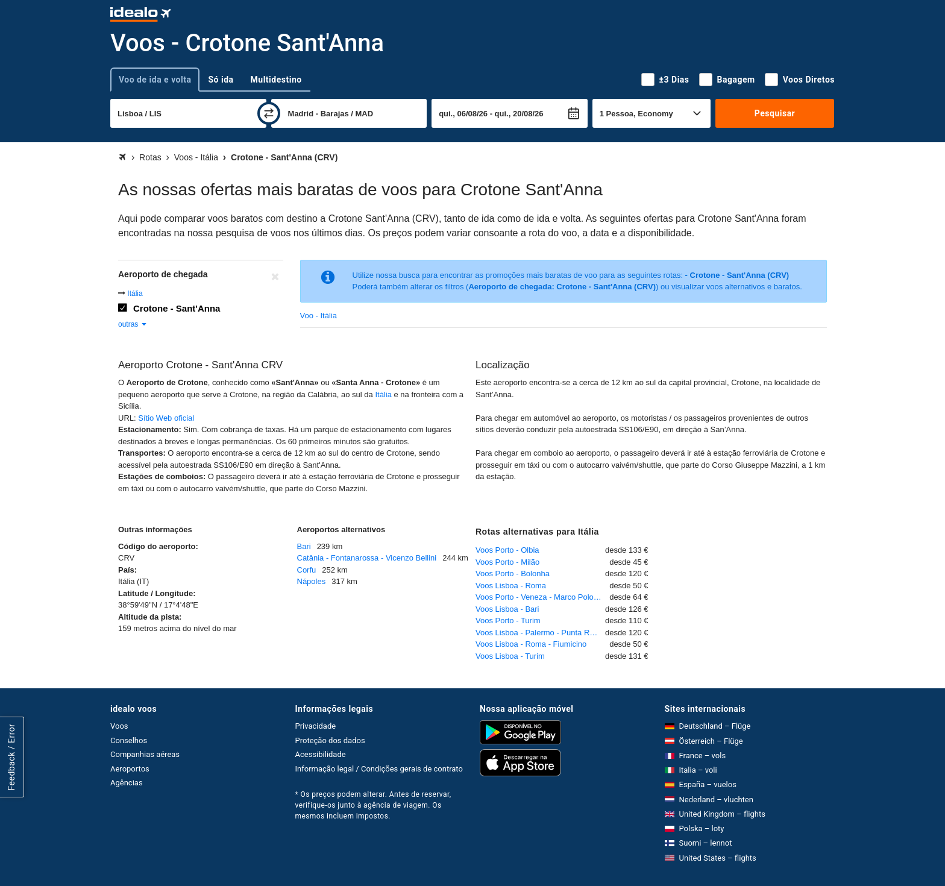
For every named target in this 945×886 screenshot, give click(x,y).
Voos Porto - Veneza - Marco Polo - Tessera (542, 597)
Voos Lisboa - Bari (507, 609)
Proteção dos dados (330, 740)
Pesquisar (775, 113)
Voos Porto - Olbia (507, 550)
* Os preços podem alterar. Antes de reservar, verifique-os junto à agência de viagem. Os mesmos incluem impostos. (373, 805)
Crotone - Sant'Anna (176, 308)
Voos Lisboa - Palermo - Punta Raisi (538, 632)
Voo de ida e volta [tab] (155, 79)
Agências (126, 782)
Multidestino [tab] (276, 79)
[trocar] (268, 113)
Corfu (306, 569)
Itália (134, 293)
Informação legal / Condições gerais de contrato (379, 768)
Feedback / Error (11, 757)
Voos (119, 725)
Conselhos (128, 740)
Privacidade (315, 725)
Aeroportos (129, 768)
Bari (304, 546)
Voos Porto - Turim (508, 620)
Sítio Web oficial (166, 418)
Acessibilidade (320, 754)
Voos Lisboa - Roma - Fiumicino (531, 644)
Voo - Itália (318, 315)
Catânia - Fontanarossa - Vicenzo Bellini (367, 557)
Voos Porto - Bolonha (513, 573)
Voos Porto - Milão (507, 562)
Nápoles (311, 581)
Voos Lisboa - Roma (511, 585)
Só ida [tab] (220, 79)
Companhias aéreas (145, 754)
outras (133, 324)
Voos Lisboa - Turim (510, 656)
